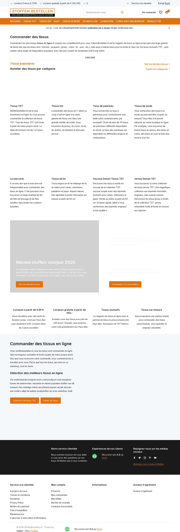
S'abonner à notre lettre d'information (28, 518)
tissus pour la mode (119, 47)
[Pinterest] (150, 458)
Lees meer (90, 57)
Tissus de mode (71, 21)
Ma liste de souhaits (60, 502)
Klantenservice (17, 514)
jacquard (55, 47)
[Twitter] (139, 458)
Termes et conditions (20, 495)
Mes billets (56, 498)
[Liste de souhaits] (160, 12)
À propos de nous (18, 491)
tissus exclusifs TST (153, 47)
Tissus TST (29, 21)
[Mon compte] (149, 12)
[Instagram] (145, 458)
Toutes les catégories (157, 69)
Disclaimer (15, 498)
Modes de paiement (19, 506)
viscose (46, 47)
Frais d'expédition (18, 510)
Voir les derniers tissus (156, 64)
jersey (64, 47)
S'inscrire (55, 491)
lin (77, 47)
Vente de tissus (50, 400)
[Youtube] (155, 458)
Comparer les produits (61, 506)
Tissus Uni (45, 21)
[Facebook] (134, 458)
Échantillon (90, 21)
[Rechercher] (105, 12)
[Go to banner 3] (136, 275)
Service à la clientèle (141, 3)
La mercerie (106, 21)
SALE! (57, 21)
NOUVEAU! (15, 21)
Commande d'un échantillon (125, 284)
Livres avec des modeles (130, 21)
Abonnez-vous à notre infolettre (148, 464)
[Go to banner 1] (54, 256)
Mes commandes (59, 495)
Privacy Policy (16, 502)
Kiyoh (167, 3)
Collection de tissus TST (24, 400)
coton (72, 47)
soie (82, 47)
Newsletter (154, 21)
